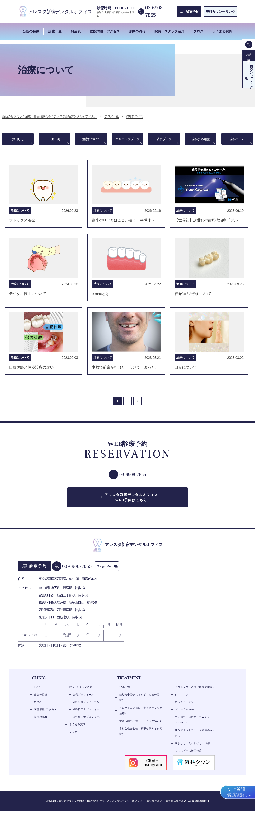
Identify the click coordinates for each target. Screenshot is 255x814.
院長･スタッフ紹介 (80, 691)
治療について (91, 139)
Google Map (107, 570)
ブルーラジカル (184, 714)
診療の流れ (137, 31)
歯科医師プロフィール (86, 706)
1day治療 (125, 691)
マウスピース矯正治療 (188, 755)
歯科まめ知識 (201, 139)
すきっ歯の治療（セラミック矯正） (140, 725)
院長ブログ (164, 139)
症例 (57, 139)
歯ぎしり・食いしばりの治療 (192, 748)
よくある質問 (222, 31)
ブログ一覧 (111, 116)
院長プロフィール (83, 699)
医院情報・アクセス (105, 31)
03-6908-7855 (80, 570)
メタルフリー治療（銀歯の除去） (195, 691)
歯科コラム (237, 139)
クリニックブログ (127, 141)
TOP (37, 691)
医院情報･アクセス (45, 714)
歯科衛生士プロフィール (87, 721)
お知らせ (18, 139)
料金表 (76, 31)
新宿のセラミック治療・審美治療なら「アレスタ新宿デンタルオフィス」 (49, 116)
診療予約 (38, 570)
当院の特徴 (31, 31)
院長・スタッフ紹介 (169, 31)
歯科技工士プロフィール (87, 714)
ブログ (198, 31)
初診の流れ (40, 721)
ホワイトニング (184, 706)
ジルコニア (181, 699)
